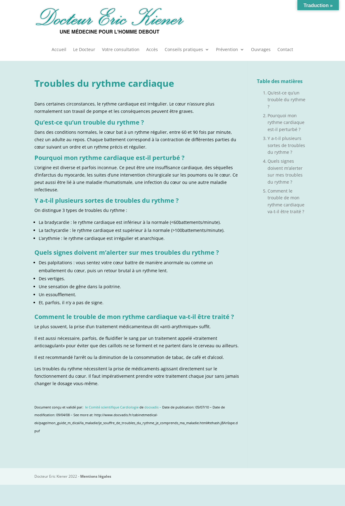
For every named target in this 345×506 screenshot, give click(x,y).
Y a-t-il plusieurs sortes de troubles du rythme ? (286, 145)
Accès (152, 49)
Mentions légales (95, 476)
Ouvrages (261, 49)
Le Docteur (84, 49)
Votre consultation (120, 49)
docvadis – (153, 407)
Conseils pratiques (184, 49)
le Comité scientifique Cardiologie (112, 407)
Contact (285, 49)
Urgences (279, 20)
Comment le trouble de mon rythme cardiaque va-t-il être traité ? (286, 201)
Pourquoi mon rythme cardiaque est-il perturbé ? (286, 122)
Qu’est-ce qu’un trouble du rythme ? (286, 100)
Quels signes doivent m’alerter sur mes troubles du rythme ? (285, 171)
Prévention (227, 49)
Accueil (59, 49)
